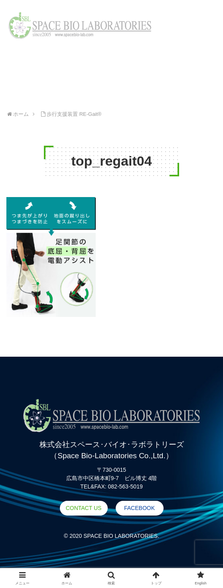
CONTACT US (84, 508)
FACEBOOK (139, 508)
